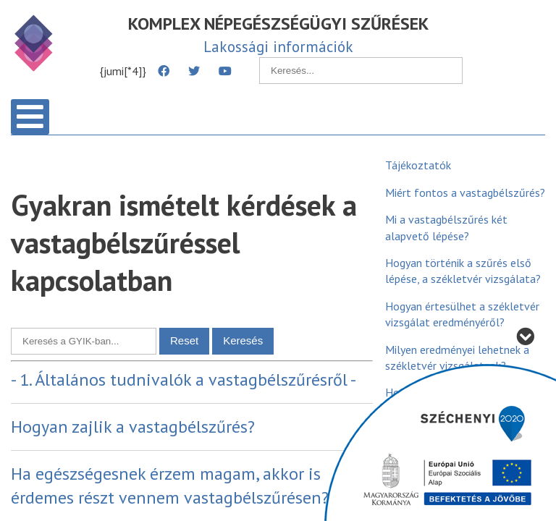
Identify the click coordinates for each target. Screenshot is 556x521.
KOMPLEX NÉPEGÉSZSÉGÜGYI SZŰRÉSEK (278, 23)
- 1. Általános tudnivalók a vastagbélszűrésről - (183, 379)
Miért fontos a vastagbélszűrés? (465, 192)
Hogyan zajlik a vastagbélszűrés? (133, 426)
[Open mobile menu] (30, 117)
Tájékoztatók (418, 165)
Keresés (243, 340)
